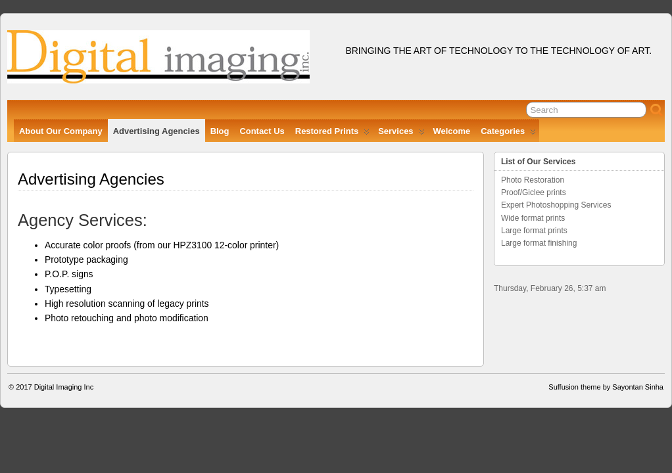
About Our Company (61, 131)
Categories (508, 134)
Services (401, 134)
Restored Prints (332, 134)
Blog (219, 131)
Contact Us (261, 131)
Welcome (452, 131)
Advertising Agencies (156, 131)
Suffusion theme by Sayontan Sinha (605, 387)
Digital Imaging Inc (64, 387)
